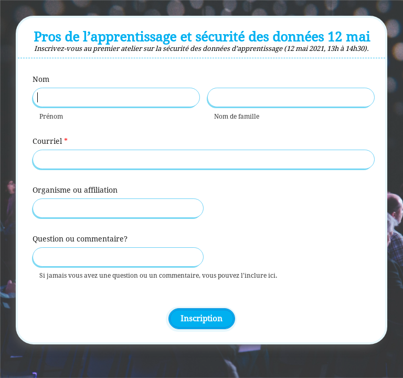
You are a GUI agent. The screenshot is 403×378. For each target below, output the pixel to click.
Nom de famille (236, 116)
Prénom (51, 116)
